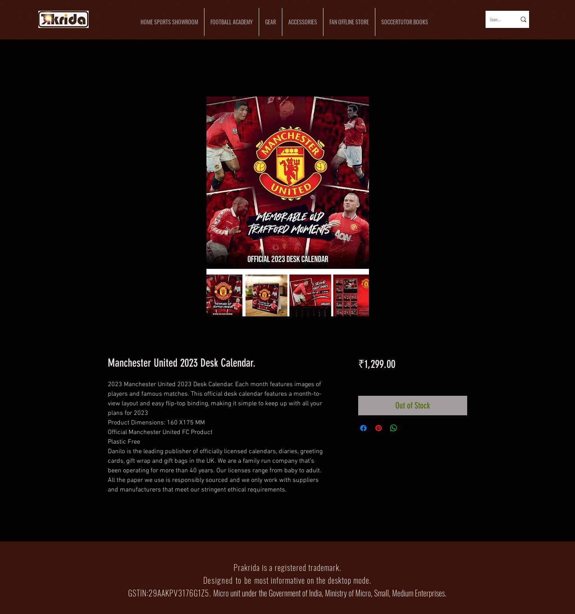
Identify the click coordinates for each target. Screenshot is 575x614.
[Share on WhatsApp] (394, 428)
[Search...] (495, 19)
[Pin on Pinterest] (378, 428)
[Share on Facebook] (363, 428)
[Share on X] (409, 428)
